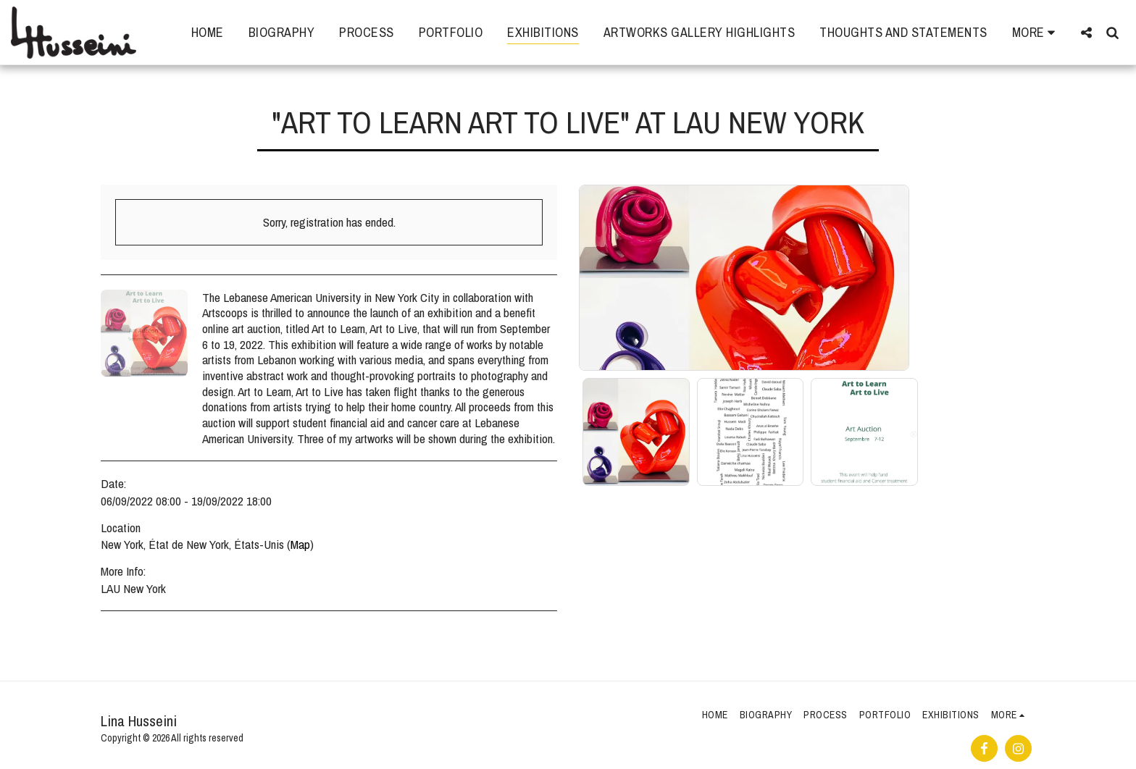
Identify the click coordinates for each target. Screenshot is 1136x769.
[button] (1086, 32)
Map (300, 544)
